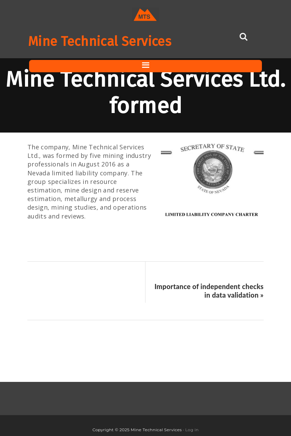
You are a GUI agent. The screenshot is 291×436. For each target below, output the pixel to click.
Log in (192, 429)
